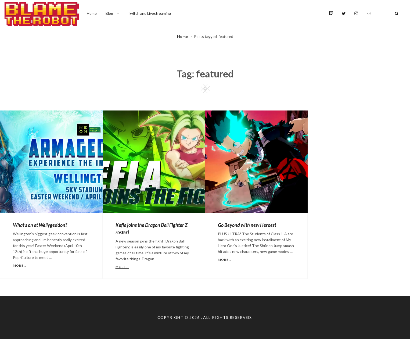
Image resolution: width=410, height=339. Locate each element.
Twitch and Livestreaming (149, 13)
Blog (113, 13)
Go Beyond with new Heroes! (247, 225)
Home (92, 13)
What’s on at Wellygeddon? (40, 225)
